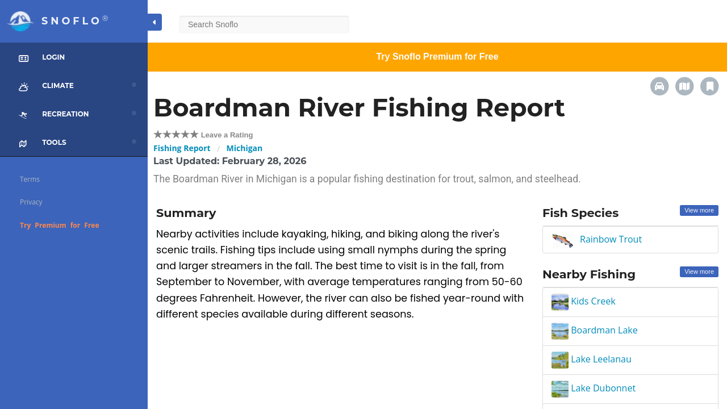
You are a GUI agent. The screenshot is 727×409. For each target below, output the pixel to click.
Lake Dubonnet (593, 388)
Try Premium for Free (59, 225)
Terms (30, 179)
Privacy (31, 202)
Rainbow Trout (611, 239)
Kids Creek (583, 301)
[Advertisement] (340, 376)
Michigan (245, 148)
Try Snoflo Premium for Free (437, 56)
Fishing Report (182, 148)
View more (699, 210)
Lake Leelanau (591, 359)
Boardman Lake (594, 330)
